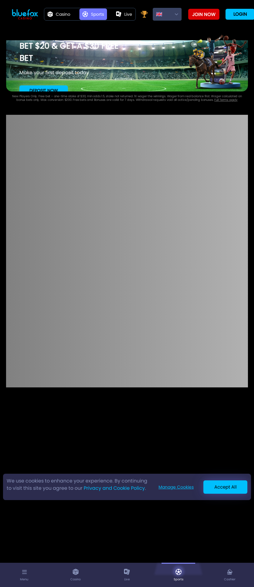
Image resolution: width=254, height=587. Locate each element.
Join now (204, 14)
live (124, 14)
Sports (93, 14)
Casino (59, 14)
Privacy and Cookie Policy (114, 488)
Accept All (225, 487)
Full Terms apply (226, 100)
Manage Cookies (176, 487)
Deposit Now (43, 91)
